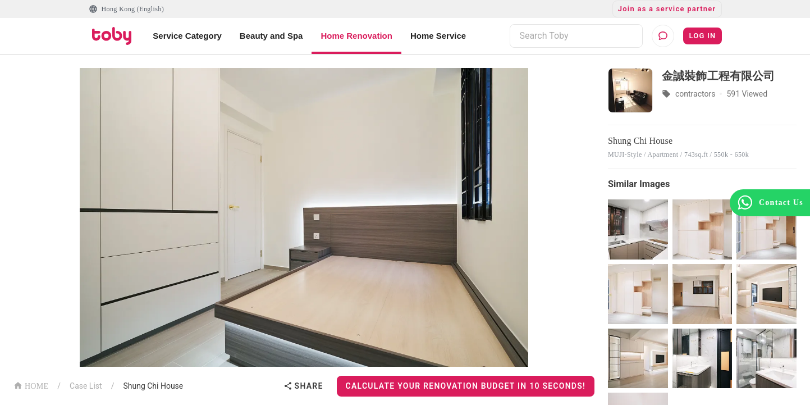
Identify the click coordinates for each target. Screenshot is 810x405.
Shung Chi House (153, 385)
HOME (30, 385)
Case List (86, 385)
